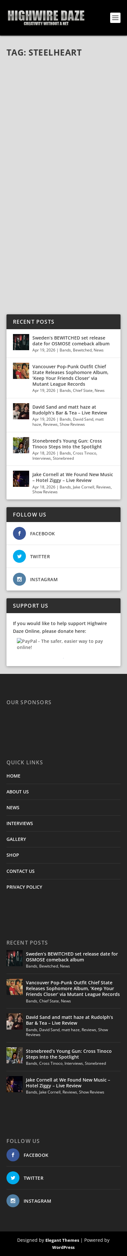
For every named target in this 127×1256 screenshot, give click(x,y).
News (99, 350)
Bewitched (82, 350)
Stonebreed (63, 458)
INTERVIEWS (19, 823)
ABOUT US (17, 792)
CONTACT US (20, 871)
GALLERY (16, 839)
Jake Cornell (83, 487)
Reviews (50, 424)
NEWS (12, 807)
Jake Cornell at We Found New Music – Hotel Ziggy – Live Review (72, 477)
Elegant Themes (62, 1240)
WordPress (63, 1247)
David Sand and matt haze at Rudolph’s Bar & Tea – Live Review (69, 410)
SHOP (12, 855)
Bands (65, 350)
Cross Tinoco (84, 453)
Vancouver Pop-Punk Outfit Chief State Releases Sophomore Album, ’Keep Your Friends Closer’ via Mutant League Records (70, 375)
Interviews (41, 458)
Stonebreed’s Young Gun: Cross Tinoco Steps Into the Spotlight (67, 444)
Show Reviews (72, 424)
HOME (13, 776)
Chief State (83, 390)
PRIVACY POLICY (24, 887)
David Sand (83, 419)
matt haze (71, 1029)
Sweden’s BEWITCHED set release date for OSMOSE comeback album (71, 341)
